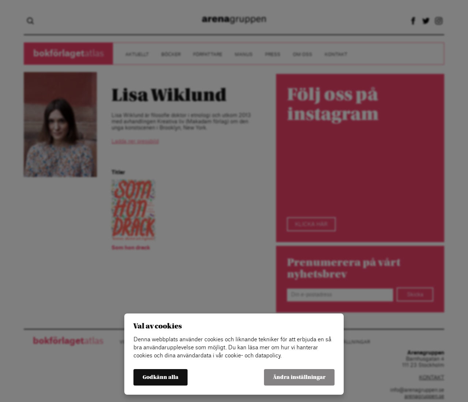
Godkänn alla (160, 377)
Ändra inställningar (299, 377)
